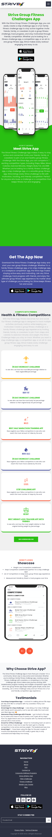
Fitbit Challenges (26, 779)
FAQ (26, 767)
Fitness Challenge (26, 782)
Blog (26, 787)
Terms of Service (31, 830)
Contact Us (26, 770)
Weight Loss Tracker (26, 784)
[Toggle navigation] (48, 3)
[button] (22, 651)
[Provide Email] (23, 820)
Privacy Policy (19, 830)
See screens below (26, 539)
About (26, 765)
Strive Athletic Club (26, 776)
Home (26, 762)
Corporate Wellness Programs (26, 773)
